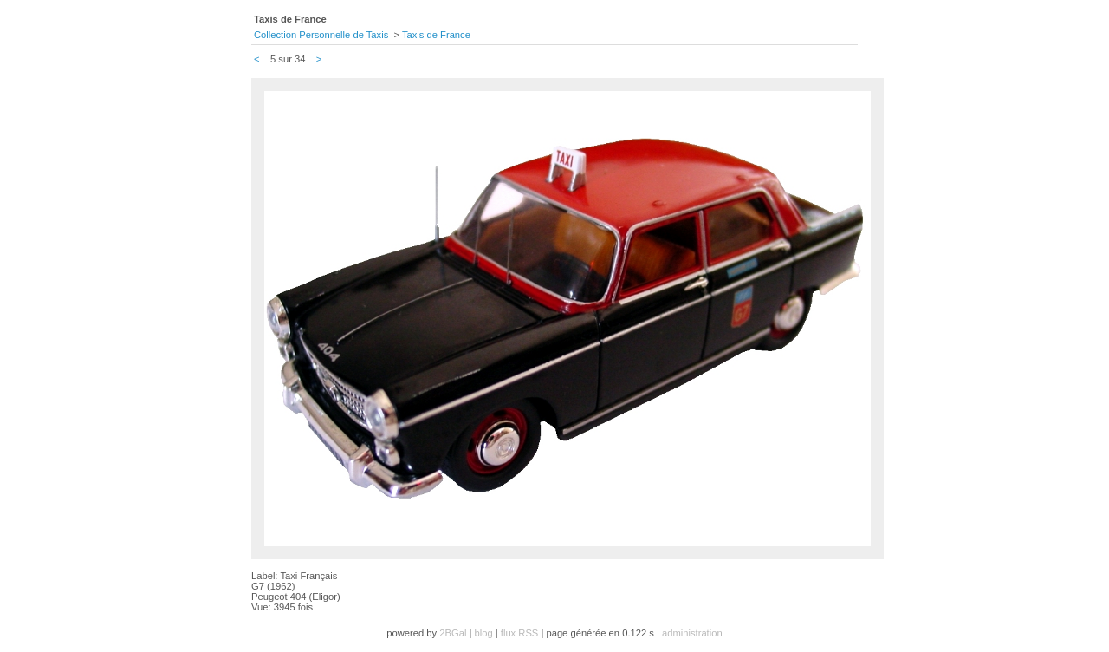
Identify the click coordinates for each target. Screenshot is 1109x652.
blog (484, 633)
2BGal (452, 633)
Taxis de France (436, 34)
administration (692, 633)
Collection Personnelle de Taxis (321, 34)
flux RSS (520, 633)
